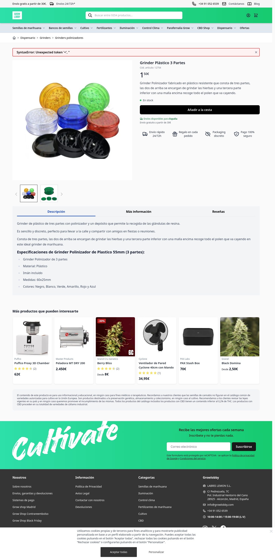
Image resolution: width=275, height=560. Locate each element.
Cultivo (87, 28)
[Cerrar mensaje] (256, 52)
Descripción (56, 212)
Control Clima (153, 28)
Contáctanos (236, 3)
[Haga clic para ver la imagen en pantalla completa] (72, 120)
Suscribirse (244, 447)
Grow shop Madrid (24, 507)
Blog (257, 3)
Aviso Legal (82, 493)
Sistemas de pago (23, 500)
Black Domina (231, 363)
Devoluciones (83, 507)
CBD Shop (205, 28)
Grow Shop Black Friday (27, 520)
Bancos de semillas (63, 28)
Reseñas (218, 212)
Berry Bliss (104, 363)
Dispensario (227, 28)
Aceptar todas (118, 552)
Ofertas (244, 28)
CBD (141, 520)
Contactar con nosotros (89, 500)
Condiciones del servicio (192, 458)
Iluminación (129, 28)
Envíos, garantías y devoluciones (32, 493)
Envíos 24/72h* (65, 3)
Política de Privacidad (88, 486)
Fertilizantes (107, 28)
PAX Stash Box (190, 363)
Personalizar (156, 552)
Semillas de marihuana (29, 28)
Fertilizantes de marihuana (154, 507)
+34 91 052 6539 (217, 510)
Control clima (146, 500)
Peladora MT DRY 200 (70, 363)
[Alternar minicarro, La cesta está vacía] (256, 15)
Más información (138, 212)
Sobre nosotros (21, 486)
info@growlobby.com (220, 504)
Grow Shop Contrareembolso (30, 514)
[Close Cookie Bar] (271, 531)
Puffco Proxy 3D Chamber (32, 363)
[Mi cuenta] (248, 15)
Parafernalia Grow (180, 28)
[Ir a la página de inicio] (17, 15)
